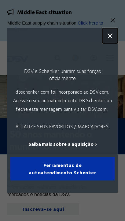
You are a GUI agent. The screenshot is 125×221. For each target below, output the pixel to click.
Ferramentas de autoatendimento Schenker (62, 168)
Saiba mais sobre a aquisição (61, 144)
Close (110, 36)
